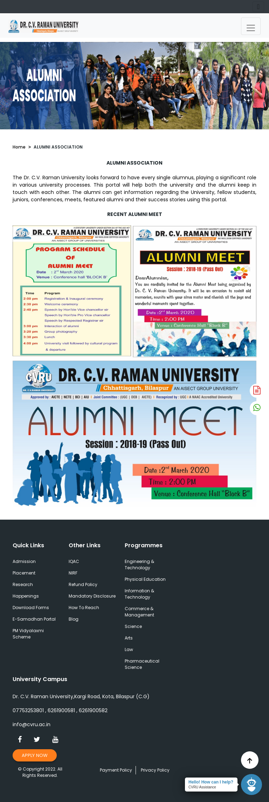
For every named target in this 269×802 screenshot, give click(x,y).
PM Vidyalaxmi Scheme (28, 634)
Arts (129, 638)
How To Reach (84, 607)
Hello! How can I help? (210, 782)
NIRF (73, 573)
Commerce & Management (139, 612)
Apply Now (35, 755)
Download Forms (31, 607)
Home (19, 147)
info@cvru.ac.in (31, 724)
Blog (73, 619)
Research (23, 584)
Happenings (26, 596)
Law (129, 649)
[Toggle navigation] (251, 26)
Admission (24, 561)
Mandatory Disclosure (92, 596)
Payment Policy (116, 770)
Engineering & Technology (139, 564)
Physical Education (145, 579)
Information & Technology (139, 594)
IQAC (74, 561)
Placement (24, 573)
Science (133, 626)
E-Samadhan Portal (34, 619)
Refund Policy (83, 584)
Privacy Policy (155, 770)
